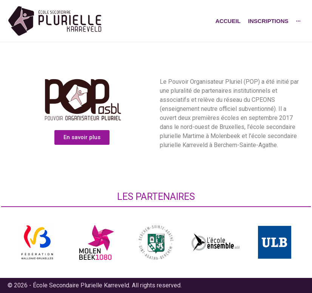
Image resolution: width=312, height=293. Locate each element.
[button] (82, 137)
